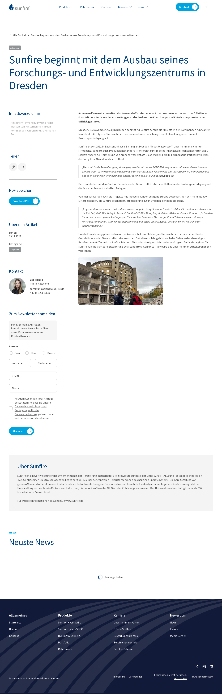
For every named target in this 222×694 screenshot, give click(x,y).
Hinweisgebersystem (202, 676)
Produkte (66, 7)
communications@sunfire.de (47, 288)
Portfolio (63, 642)
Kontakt (188, 7)
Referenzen (87, 7)
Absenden (22, 431)
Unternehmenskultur (126, 622)
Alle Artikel (17, 35)
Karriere (124, 7)
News (142, 7)
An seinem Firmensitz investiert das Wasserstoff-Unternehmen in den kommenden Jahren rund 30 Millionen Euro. (33, 128)
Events (174, 629)
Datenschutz (135, 676)
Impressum (119, 676)
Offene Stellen (122, 629)
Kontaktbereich (20, 336)
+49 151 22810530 (40, 292)
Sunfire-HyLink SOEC (70, 629)
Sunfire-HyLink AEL (69, 622)
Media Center (178, 636)
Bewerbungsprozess (126, 636)
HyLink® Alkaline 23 (69, 636)
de (208, 7)
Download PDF (25, 201)
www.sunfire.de (74, 507)
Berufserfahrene (123, 649)
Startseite (15, 622)
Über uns (106, 7)
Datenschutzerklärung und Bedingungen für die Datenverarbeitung (30, 410)
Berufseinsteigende (125, 642)
